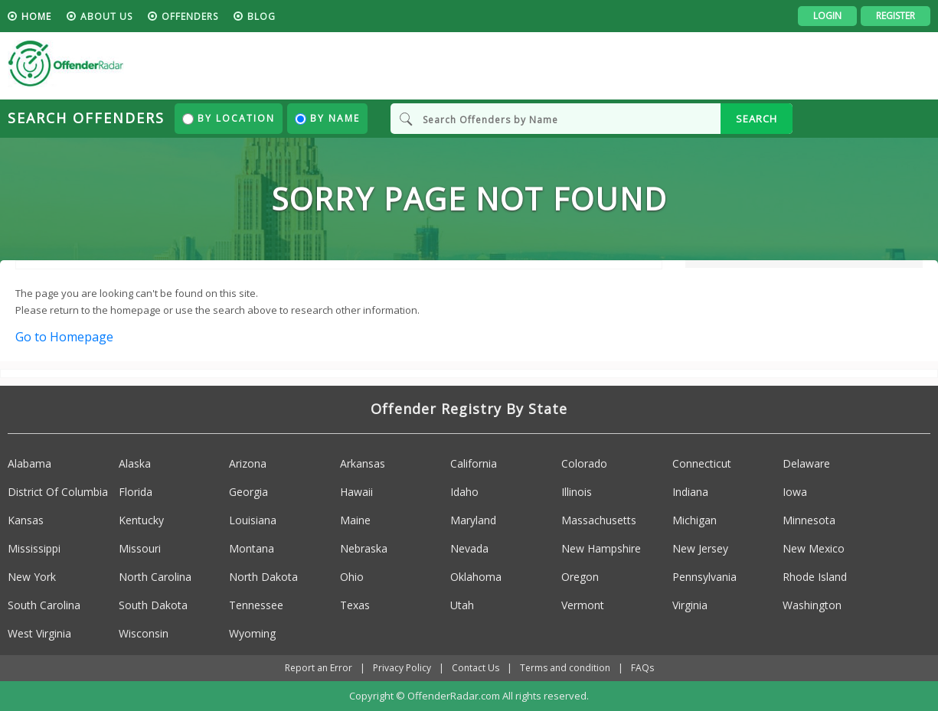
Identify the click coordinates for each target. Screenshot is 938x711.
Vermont (582, 605)
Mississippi (34, 548)
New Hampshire (601, 548)
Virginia (690, 605)
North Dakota (263, 576)
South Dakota (153, 605)
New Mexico (814, 548)
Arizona (247, 463)
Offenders (190, 16)
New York (32, 576)
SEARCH (756, 119)
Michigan (694, 520)
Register (895, 15)
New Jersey (700, 548)
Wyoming (252, 633)
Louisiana (252, 520)
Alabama (29, 463)
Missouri (140, 548)
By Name (327, 118)
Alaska (135, 463)
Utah (462, 605)
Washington (812, 605)
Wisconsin (143, 633)
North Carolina (155, 576)
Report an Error (318, 667)
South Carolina (44, 605)
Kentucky (141, 520)
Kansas (26, 520)
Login (827, 15)
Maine (355, 520)
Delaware (806, 463)
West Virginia (39, 633)
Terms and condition (565, 667)
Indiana (690, 491)
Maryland (473, 520)
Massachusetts (598, 520)
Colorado (584, 463)
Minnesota (809, 520)
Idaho (464, 491)
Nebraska (363, 548)
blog (261, 16)
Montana (251, 548)
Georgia (248, 491)
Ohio (352, 576)
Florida (135, 491)
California (473, 463)
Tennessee (256, 605)
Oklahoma (476, 576)
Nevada (469, 548)
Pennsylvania (704, 576)
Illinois (576, 491)
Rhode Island (815, 576)
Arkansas (362, 463)
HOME (36, 16)
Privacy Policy (402, 667)
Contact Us (475, 667)
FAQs (642, 667)
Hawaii (356, 491)
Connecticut (701, 463)
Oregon (580, 576)
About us (106, 16)
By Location (228, 118)
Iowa (795, 491)
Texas (355, 605)
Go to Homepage (64, 336)
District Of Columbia (58, 491)
